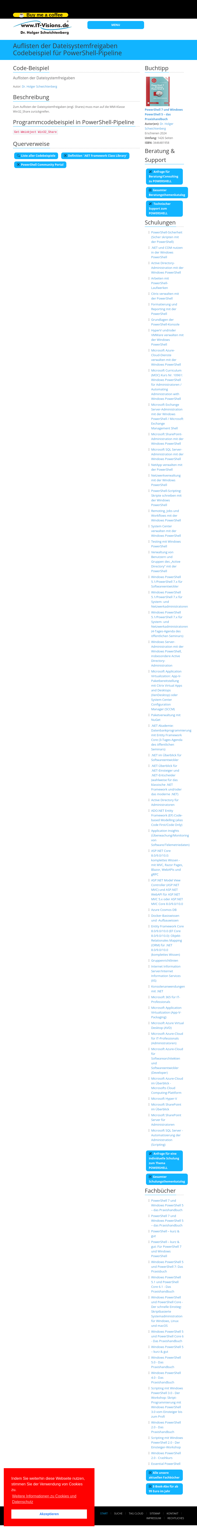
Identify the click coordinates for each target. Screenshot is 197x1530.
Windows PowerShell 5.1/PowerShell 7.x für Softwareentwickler (166, 581)
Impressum (153, 1518)
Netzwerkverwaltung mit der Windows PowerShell (166, 480)
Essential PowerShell (165, 1464)
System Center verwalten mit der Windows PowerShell (166, 531)
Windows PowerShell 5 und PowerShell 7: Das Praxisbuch (167, 1266)
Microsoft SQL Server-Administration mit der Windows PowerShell (167, 454)
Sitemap (155, 1513)
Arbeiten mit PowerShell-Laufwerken (160, 283)
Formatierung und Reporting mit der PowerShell (164, 309)
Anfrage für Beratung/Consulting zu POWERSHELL (163, 176)
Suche (118, 1513)
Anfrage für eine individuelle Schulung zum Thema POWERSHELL (164, 1161)
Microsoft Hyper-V (164, 1098)
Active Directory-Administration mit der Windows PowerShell (167, 268)
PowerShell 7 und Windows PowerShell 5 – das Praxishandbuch (167, 1205)
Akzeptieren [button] (49, 1514)
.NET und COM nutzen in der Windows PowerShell (167, 252)
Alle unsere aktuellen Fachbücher (164, 1475)
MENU (115, 25)
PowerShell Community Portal (40, 165)
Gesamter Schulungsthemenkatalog (167, 1179)
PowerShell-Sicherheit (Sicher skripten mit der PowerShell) (166, 237)
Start (104, 1513)
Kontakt (172, 1513)
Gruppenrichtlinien (164, 960)
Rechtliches (175, 1518)
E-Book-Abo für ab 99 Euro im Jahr (163, 1488)
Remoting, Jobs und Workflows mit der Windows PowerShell (166, 515)
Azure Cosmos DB (164, 910)
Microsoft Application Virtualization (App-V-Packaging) (166, 1012)
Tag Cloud (136, 1513)
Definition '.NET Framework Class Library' (95, 156)
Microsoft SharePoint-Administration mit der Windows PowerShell (167, 439)
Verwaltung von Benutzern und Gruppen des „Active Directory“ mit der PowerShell (165, 561)
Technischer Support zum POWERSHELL (160, 208)
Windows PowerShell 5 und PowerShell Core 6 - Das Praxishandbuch (167, 1336)
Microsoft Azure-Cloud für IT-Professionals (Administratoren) (167, 1038)
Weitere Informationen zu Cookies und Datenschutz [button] (44, 1499)
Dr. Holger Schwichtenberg (39, 87)
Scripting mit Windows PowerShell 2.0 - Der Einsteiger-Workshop (167, 1442)
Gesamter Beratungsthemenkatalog (167, 192)
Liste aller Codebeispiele (36, 156)
